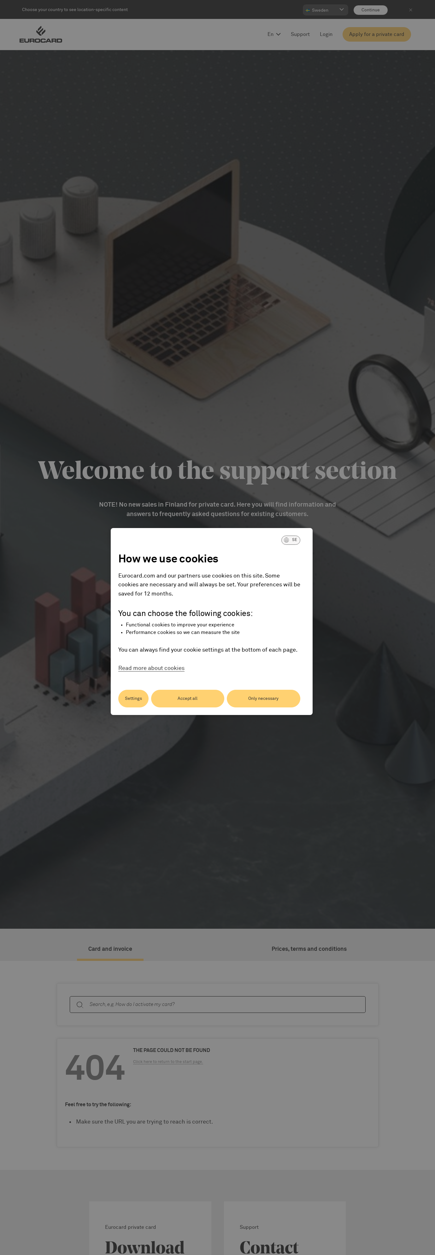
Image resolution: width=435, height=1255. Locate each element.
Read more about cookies (151, 668)
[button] (290, 540)
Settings (133, 698)
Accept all (187, 698)
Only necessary (263, 698)
